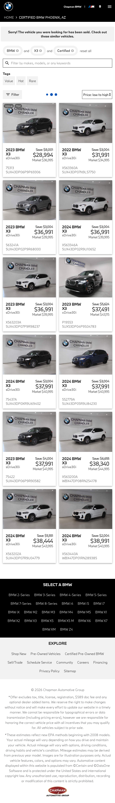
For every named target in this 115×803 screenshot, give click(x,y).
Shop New (18, 654)
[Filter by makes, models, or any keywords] (57, 63)
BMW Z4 (66, 629)
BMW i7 (99, 603)
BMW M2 (30, 612)
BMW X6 (84, 621)
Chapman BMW (72, 6)
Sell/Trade (15, 662)
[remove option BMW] (13, 51)
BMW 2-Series (19, 595)
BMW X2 (14, 621)
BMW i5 (83, 603)
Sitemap (70, 671)
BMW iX (14, 612)
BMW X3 (30, 621)
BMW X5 (47, 621)
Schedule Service (39, 662)
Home (9, 17)
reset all (85, 51)
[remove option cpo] (65, 51)
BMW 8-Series (46, 603)
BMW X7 (101, 621)
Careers (83, 662)
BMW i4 (67, 603)
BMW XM (49, 629)
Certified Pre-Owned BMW (84, 654)
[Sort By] (97, 94)
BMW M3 (48, 612)
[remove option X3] (38, 51)
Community (64, 662)
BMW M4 (66, 612)
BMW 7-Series (21, 603)
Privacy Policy (49, 671)
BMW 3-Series (44, 595)
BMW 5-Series (96, 595)
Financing (100, 662)
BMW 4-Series (70, 595)
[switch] (109, 6)
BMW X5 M (66, 621)
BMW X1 (101, 612)
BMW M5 (84, 612)
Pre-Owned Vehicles (45, 654)
